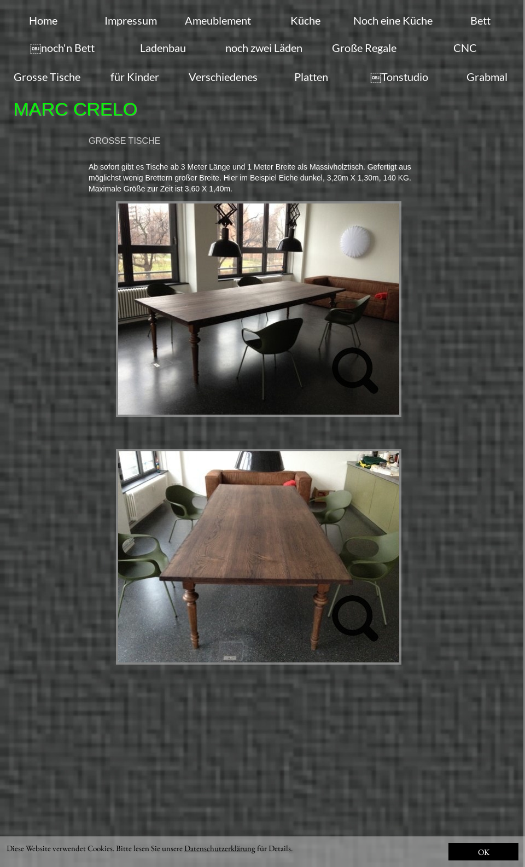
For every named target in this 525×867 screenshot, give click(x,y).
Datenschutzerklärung (219, 848)
